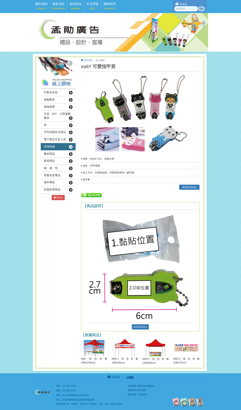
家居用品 (58, 161)
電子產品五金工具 (58, 139)
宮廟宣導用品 (58, 190)
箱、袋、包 (58, 168)
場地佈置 (58, 107)
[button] (41, 6)
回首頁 (181, 4)
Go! (201, 9)
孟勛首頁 (87, 60)
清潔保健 (58, 147)
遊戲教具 (58, 100)
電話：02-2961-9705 (66, 386)
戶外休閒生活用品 (58, 132)
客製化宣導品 (58, 175)
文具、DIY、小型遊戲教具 (58, 116)
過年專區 (58, 182)
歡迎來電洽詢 (189, 187)
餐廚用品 (58, 154)
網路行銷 (132, 394)
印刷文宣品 (58, 92)
